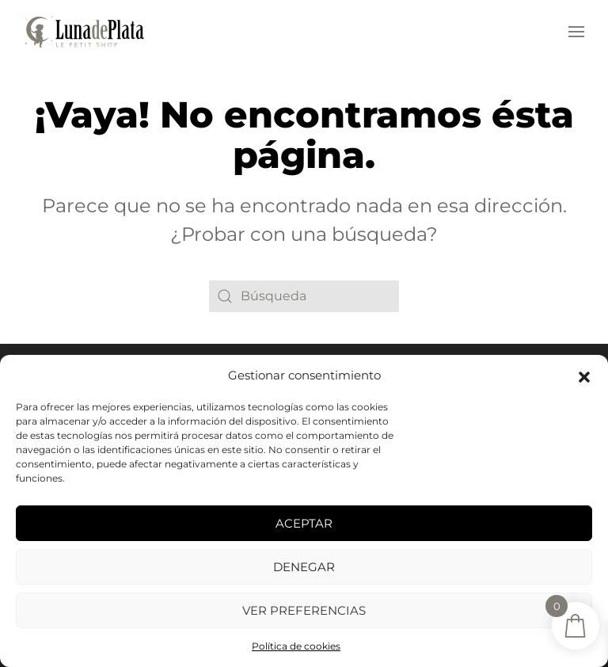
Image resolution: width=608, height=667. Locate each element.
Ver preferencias (304, 610)
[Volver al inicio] (84, 31)
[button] (584, 375)
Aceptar (304, 523)
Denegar (304, 566)
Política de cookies (296, 646)
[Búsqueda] (304, 296)
